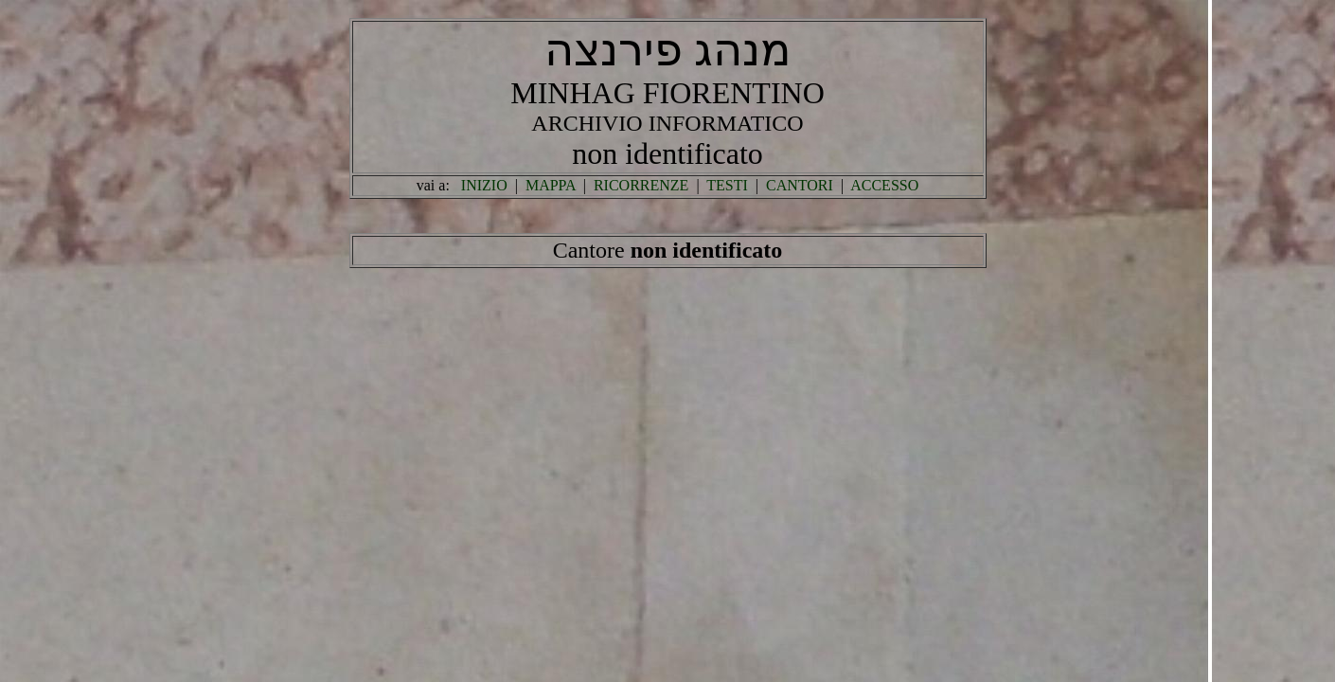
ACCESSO (884, 185)
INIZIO (484, 185)
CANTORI (799, 185)
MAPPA (550, 185)
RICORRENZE (641, 185)
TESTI (727, 185)
